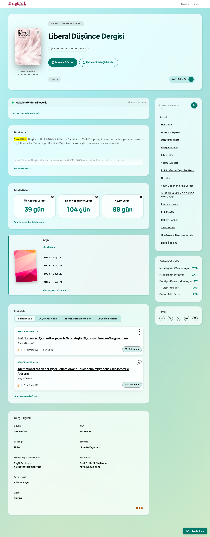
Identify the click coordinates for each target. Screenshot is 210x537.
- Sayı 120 (52, 274)
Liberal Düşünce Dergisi (86, 36)
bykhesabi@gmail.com (27, 466)
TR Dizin (54, 79)
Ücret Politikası (170, 139)
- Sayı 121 (52, 266)
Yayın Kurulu (168, 227)
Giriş (196, 4)
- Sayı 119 (52, 282)
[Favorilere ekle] (139, 332)
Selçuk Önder (24, 378)
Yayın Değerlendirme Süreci (177, 185)
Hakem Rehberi (169, 220)
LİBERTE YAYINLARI (71, 24)
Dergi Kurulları (169, 147)
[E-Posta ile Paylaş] (195, 318)
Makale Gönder (63, 62)
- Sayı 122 (52, 257)
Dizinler (165, 178)
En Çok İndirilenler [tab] (107, 318)
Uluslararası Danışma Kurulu (177, 235)
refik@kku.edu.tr (90, 466)
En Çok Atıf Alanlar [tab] (48, 318)
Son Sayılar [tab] (49, 247)
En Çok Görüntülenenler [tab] (78, 318)
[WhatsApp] (170, 318)
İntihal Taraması (170, 204)
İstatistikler (167, 155)
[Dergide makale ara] (178, 105)
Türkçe (185, 4)
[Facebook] (162, 318)
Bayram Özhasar (25, 343)
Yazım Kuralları (169, 162)
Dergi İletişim (169, 242)
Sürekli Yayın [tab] (25, 318)
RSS (139, 508)
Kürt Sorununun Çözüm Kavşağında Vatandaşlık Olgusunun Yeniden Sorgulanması (73, 338)
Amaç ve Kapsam (170, 132)
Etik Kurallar (168, 212)
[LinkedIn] (186, 318)
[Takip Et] (191, 79)
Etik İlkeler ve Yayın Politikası (177, 170)
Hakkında (166, 124)
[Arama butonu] (194, 105)
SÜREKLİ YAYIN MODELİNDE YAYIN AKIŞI (177, 195)
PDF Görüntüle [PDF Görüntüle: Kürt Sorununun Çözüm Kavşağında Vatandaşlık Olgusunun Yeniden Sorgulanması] (132, 349)
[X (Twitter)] (178, 318)
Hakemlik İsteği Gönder (98, 62)
